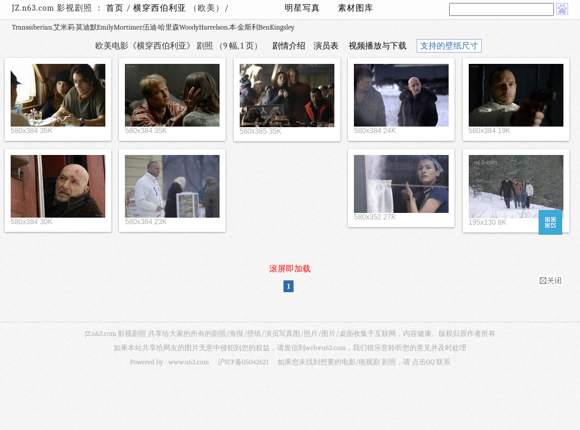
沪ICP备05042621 (243, 362)
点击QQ (423, 362)
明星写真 (302, 8)
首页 (115, 8)
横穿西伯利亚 (161, 8)
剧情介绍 (288, 46)
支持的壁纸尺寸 (449, 46)
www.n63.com (189, 362)
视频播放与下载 (378, 46)
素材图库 (355, 8)
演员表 (326, 46)
